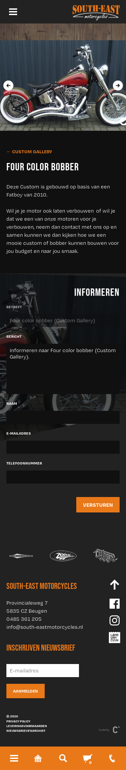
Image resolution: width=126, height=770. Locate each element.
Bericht (14, 336)
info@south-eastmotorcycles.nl (44, 627)
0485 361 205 (24, 619)
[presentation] (8, 85)
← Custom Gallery (29, 151)
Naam (11, 403)
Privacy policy (18, 721)
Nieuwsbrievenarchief (25, 730)
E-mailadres (18, 433)
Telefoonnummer (24, 463)
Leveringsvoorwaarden (26, 726)
